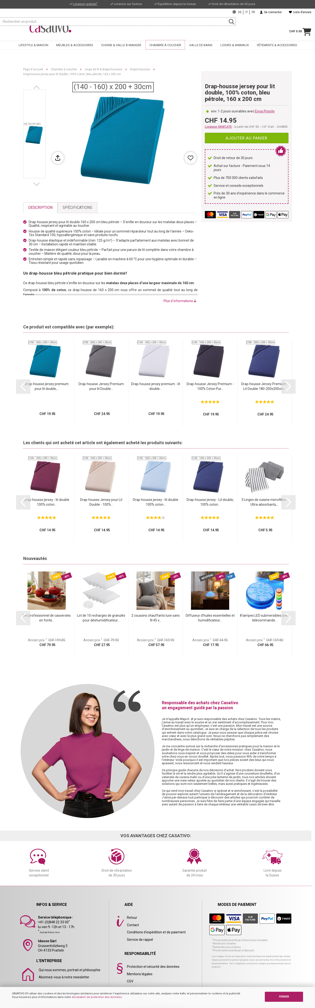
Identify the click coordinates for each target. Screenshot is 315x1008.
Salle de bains (200, 49)
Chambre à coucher (165, 49)
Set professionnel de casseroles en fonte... (46, 618)
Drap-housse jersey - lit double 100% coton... (46, 502)
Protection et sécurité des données (153, 967)
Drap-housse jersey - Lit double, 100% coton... (210, 502)
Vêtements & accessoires (277, 49)
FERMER (284, 996)
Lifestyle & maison (33, 49)
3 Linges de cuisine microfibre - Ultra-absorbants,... (264, 502)
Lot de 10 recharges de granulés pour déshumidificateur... (101, 618)
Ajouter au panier (246, 138)
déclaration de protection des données (97, 997)
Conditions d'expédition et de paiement (156, 932)
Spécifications (77, 207)
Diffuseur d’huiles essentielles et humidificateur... (210, 618)
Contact (133, 925)
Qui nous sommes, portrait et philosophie (69, 970)
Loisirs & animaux (234, 49)
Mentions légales (139, 974)
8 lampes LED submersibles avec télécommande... (264, 618)
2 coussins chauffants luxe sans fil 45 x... (155, 618)
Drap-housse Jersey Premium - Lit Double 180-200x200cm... (264, 386)
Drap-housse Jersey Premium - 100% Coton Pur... (210, 386)
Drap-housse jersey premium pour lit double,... (47, 386)
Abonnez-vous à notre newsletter (64, 977)
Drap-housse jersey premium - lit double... (155, 386)
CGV (130, 981)
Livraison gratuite (85, 4)
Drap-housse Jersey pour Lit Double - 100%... (101, 502)
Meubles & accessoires (74, 49)
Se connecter (271, 12)
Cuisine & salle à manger (121, 49)
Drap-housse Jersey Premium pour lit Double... (101, 386)
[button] (37, 87)
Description (40, 207)
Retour (132, 917)
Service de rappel (140, 940)
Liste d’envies (300, 12)
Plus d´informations (179, 301)
